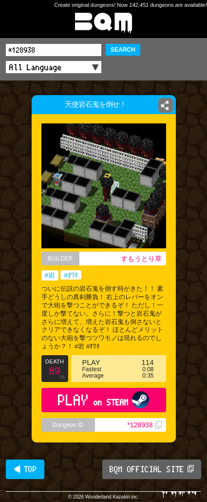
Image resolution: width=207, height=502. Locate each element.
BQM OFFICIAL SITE (152, 469)
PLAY (103, 399)
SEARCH (123, 49)
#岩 (50, 275)
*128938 (144, 425)
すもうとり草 (141, 258)
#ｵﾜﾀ (71, 275)
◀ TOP (25, 469)
